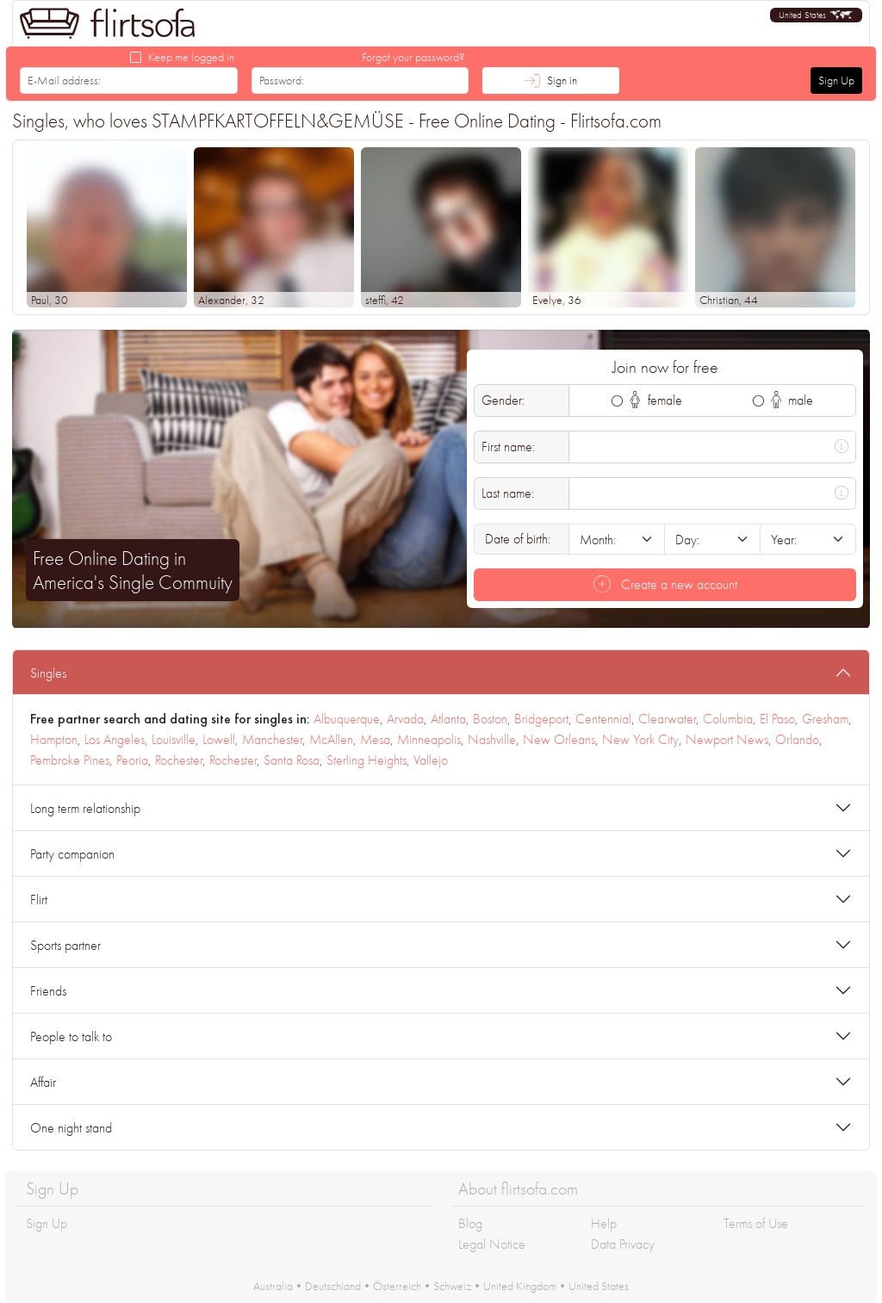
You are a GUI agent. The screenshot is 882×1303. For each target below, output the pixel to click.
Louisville (174, 739)
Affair (43, 1082)
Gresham (825, 719)
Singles (48, 673)
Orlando (797, 739)
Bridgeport (541, 719)
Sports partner (65, 945)
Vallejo (430, 760)
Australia (273, 1286)
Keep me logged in (191, 57)
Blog (470, 1223)
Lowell (218, 739)
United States (598, 1286)
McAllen (331, 739)
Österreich (397, 1286)
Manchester (272, 739)
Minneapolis (429, 739)
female (656, 400)
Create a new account (665, 584)
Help (604, 1223)
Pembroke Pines (69, 760)
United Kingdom (519, 1286)
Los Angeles (114, 739)
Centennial (603, 719)
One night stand (71, 1128)
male (792, 400)
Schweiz (452, 1286)
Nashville (492, 739)
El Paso (777, 719)
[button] (816, 15)
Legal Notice (491, 1244)
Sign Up (836, 80)
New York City (640, 739)
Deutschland (333, 1286)
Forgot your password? (413, 57)
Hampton (54, 739)
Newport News (727, 739)
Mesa (375, 739)
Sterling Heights (366, 760)
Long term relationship (85, 808)
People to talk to (71, 1036)
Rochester (178, 760)
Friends (48, 991)
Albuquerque (347, 719)
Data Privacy (623, 1244)
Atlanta (448, 719)
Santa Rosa (292, 760)
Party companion (72, 854)
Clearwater (667, 719)
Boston (490, 719)
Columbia (728, 719)
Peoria (132, 760)
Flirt (38, 899)
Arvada (405, 719)
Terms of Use (756, 1223)
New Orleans (559, 739)
